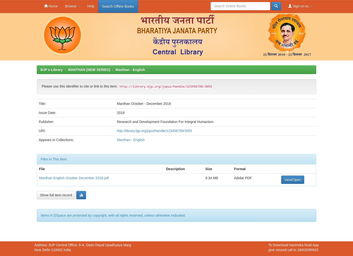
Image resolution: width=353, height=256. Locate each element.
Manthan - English (130, 70)
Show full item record (56, 195)
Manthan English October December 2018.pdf (74, 178)
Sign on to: (300, 6)
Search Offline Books (118, 6)
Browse (72, 6)
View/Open (292, 180)
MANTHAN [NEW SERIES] (89, 70)
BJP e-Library (51, 70)
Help (90, 6)
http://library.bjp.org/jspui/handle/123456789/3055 (154, 131)
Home (51, 6)
